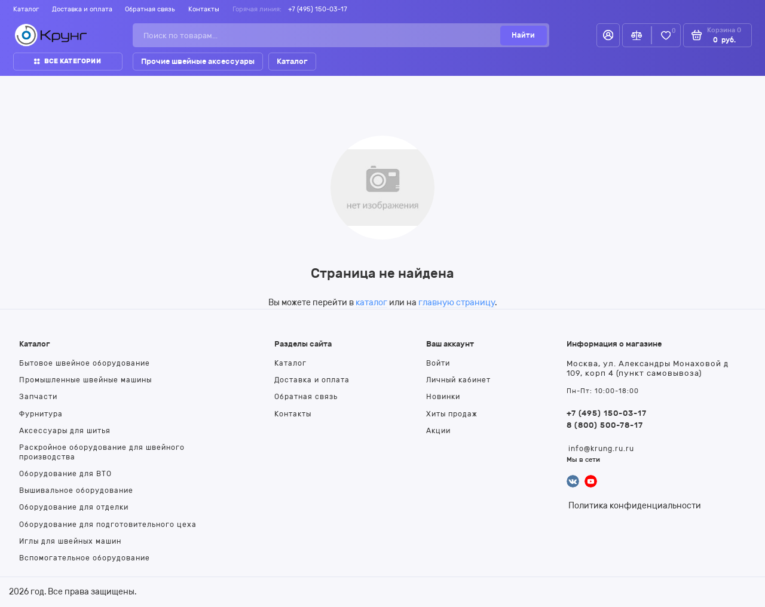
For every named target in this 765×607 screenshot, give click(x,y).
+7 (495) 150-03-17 (317, 9)
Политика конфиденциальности (634, 506)
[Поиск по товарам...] (319, 35)
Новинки (443, 397)
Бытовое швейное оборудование (84, 363)
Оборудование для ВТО (65, 474)
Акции (438, 431)
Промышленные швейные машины (85, 380)
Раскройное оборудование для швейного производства (102, 452)
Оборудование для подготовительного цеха (108, 524)
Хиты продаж (452, 414)
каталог (371, 302)
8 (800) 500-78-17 (605, 425)
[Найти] (523, 35)
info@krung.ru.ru (601, 448)
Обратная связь (150, 9)
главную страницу (456, 302)
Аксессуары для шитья (65, 431)
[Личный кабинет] (607, 35)
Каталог (26, 9)
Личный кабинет (458, 380)
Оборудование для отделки (73, 507)
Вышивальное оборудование (76, 490)
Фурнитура (41, 414)
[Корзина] (717, 35)
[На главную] (51, 35)
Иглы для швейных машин (70, 541)
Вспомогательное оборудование (84, 558)
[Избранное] (666, 35)
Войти (438, 363)
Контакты (203, 9)
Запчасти (38, 397)
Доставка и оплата (82, 9)
